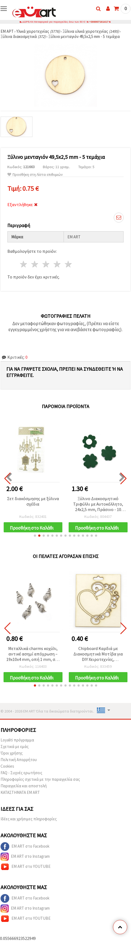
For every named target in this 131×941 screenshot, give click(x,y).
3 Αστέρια (46, 264)
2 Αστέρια (35, 264)
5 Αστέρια (68, 264)
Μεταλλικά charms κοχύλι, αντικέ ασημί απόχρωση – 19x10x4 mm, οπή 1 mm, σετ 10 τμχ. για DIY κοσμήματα (32, 654)
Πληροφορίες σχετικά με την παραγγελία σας (40, 779)
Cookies (7, 766)
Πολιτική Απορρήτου (19, 759)
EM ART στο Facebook (25, 846)
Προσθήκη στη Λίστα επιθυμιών (35, 175)
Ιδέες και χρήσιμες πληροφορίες (29, 818)
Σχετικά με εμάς (15, 746)
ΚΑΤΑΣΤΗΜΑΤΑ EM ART (20, 792)
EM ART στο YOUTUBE (25, 866)
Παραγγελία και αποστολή (24, 785)
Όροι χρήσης (12, 753)
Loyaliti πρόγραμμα (17, 740)
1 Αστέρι (23, 264)
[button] (35, 536)
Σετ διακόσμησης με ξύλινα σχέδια (33, 501)
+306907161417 (98, 21)
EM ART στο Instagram (25, 857)
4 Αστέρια (57, 264)
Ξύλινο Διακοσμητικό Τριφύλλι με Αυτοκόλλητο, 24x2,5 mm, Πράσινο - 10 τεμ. (98, 504)
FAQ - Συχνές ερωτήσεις (21, 772)
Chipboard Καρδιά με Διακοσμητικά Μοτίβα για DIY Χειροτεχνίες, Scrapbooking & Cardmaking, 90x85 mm (98, 654)
